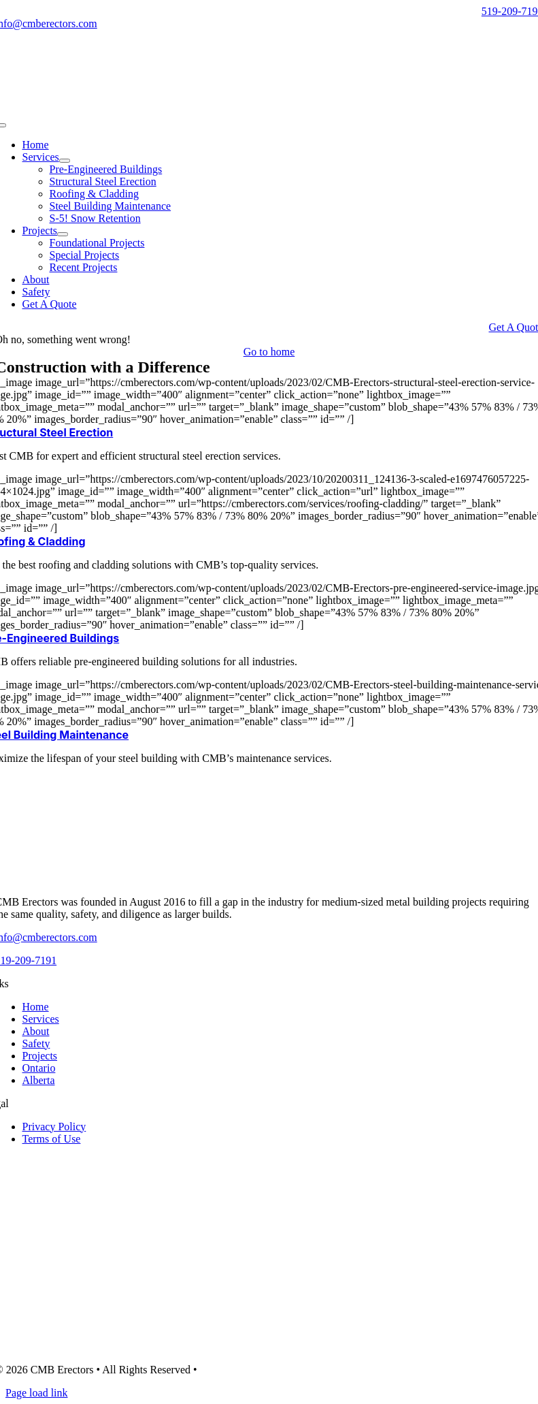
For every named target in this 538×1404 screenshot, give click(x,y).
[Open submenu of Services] (64, 161)
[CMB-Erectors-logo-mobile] (269, 109)
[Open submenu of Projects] (62, 234)
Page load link (36, 1393)
